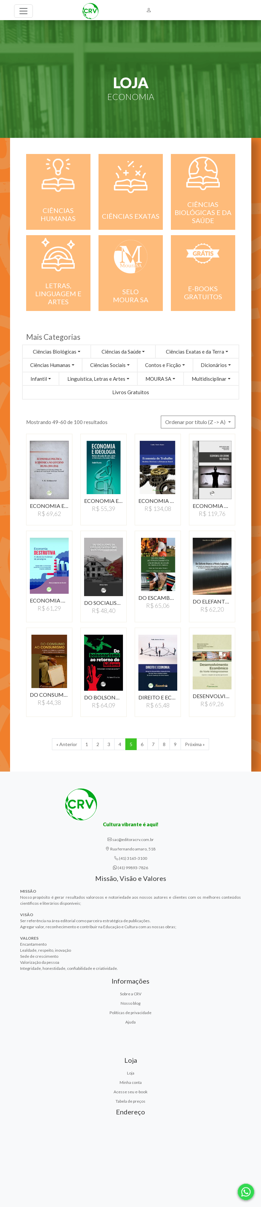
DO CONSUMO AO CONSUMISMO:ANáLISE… (49, 694)
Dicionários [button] (214, 365)
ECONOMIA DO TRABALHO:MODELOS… (157, 500)
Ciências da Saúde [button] (121, 352)
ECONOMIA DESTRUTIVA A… (49, 600)
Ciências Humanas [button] (50, 365)
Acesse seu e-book (130, 1091)
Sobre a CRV (130, 993)
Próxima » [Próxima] (195, 744)
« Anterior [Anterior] (66, 744)
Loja (130, 1072)
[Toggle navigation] (23, 11)
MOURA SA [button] (158, 379)
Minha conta (131, 1082)
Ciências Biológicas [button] (54, 352)
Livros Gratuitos (130, 392)
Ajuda (130, 1022)
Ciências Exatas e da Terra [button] (195, 352)
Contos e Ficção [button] (163, 365)
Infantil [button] (38, 379)
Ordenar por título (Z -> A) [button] (195, 422)
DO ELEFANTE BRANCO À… (212, 601)
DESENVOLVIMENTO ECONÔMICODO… (212, 696)
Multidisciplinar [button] (209, 379)
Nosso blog (130, 1003)
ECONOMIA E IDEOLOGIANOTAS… (103, 500)
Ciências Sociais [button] (108, 365)
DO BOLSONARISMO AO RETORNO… (103, 697)
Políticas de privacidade (130, 1012)
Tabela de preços (130, 1101)
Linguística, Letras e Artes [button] (96, 379)
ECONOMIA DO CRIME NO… (212, 506)
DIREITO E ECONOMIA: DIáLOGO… (157, 697)
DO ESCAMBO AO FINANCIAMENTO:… (157, 597)
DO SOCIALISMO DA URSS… (103, 602)
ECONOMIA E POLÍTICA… (49, 506)
